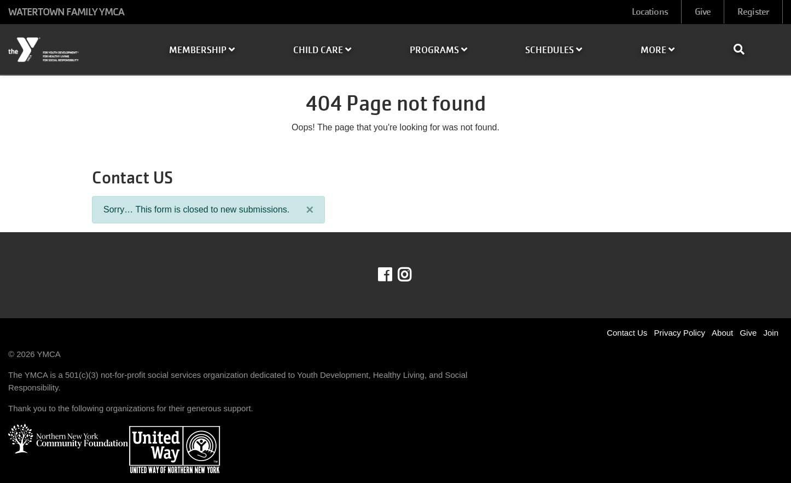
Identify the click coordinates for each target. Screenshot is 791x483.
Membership (202, 50)
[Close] (309, 210)
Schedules (553, 50)
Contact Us (627, 332)
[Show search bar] (743, 49)
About (722, 332)
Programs (438, 50)
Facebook (392, 275)
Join (770, 332)
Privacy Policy (679, 332)
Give (703, 11)
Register (753, 11)
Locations (650, 11)
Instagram (412, 275)
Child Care (322, 50)
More (657, 50)
